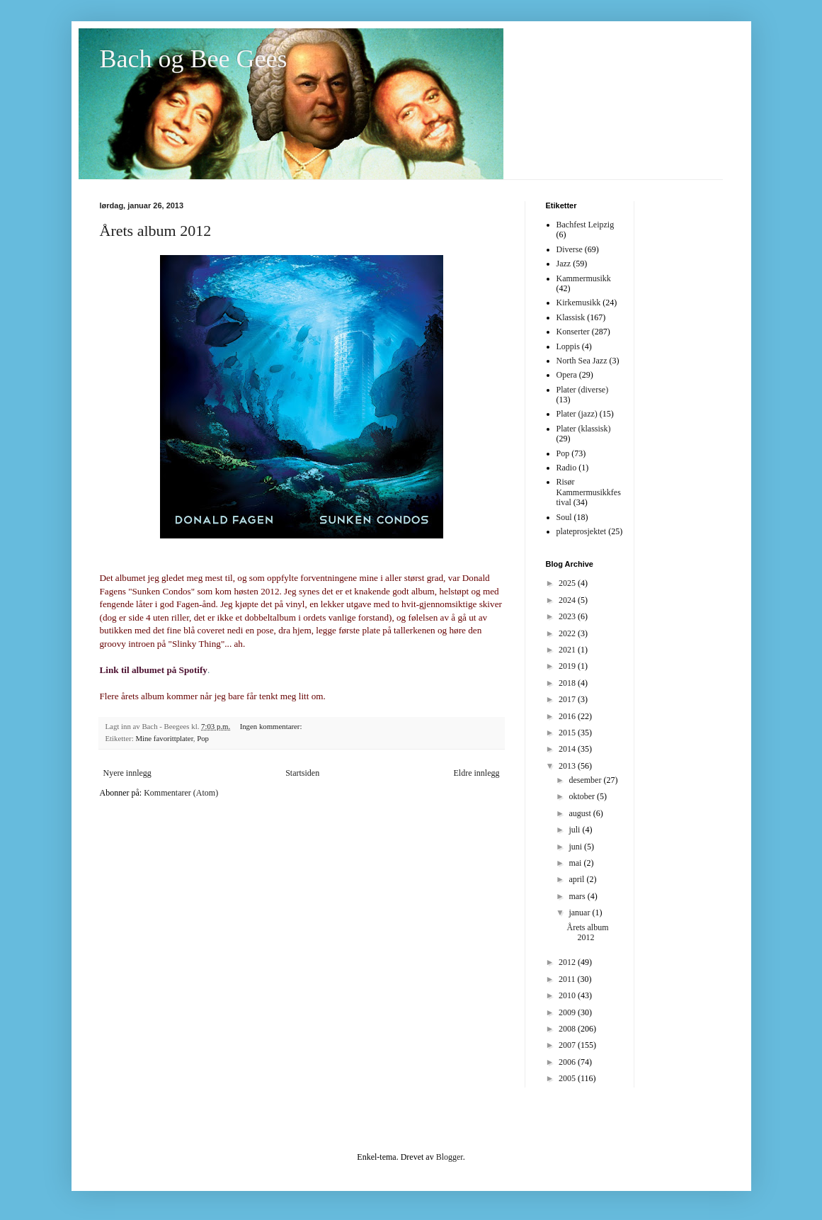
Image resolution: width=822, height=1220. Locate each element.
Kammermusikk (583, 278)
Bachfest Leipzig (585, 225)
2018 (568, 683)
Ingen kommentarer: (272, 726)
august (581, 813)
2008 (568, 1029)
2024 (568, 600)
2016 (568, 716)
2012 (568, 962)
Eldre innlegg (477, 773)
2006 (568, 1062)
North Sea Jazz (581, 361)
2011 (568, 979)
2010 (568, 995)
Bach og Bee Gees (193, 59)
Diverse (569, 249)
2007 (568, 1045)
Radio (566, 468)
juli (575, 830)
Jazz (563, 264)
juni (576, 847)
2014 (568, 749)
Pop (203, 738)
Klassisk (571, 317)
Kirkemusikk (578, 302)
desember (586, 780)
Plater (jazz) (577, 414)
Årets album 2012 (156, 230)
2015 (568, 733)
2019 (568, 666)
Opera (566, 375)
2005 (568, 1078)
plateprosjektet (581, 531)
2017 (568, 699)
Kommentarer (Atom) (181, 793)
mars (578, 896)
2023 (568, 616)
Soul (564, 517)
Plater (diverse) (582, 390)
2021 (568, 650)
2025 (568, 583)
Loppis (568, 346)
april (577, 879)
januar (580, 912)
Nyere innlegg (127, 773)
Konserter (573, 332)
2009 (568, 1012)
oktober (583, 796)
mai (576, 863)
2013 (568, 766)
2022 (568, 633)
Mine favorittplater (164, 738)
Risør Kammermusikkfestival (588, 492)
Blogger (449, 1157)
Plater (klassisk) (583, 429)
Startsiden (302, 773)
